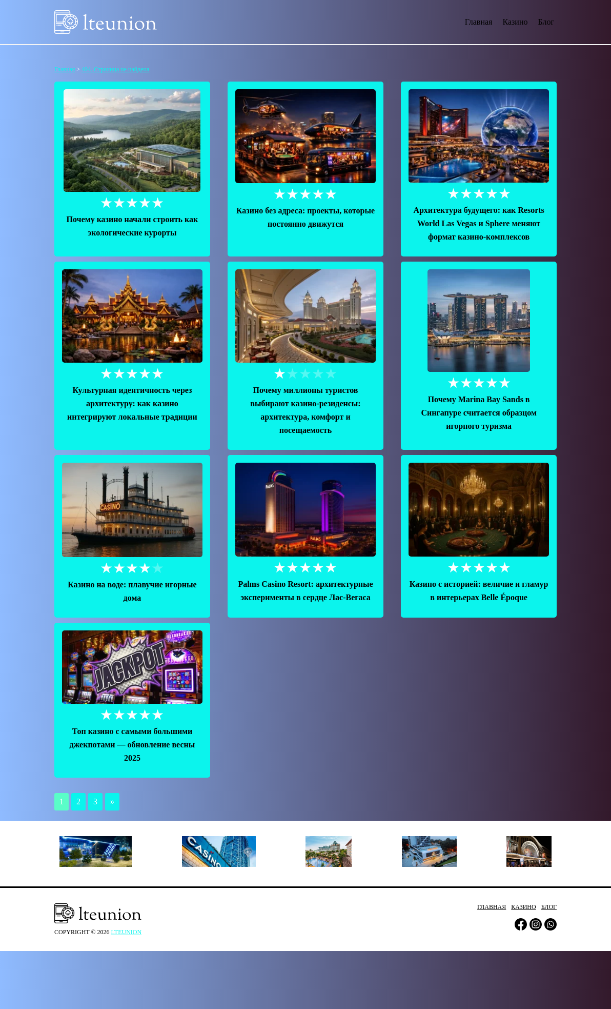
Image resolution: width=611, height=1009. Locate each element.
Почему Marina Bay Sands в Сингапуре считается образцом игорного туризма (478, 412)
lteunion (126, 932)
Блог (546, 21)
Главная (479, 21)
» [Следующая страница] (112, 801)
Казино (514, 21)
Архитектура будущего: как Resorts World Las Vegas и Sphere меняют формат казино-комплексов (478, 223)
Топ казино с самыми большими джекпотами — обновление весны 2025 (132, 744)
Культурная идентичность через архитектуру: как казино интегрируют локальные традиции (132, 403)
